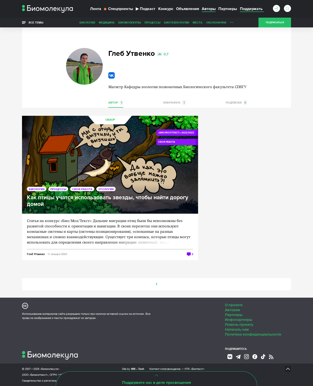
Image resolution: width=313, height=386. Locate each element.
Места (197, 22)
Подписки (236, 102)
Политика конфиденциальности (253, 334)
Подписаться (275, 22)
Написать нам (237, 329)
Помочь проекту (239, 324)
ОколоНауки (216, 22)
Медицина (107, 22)
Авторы (209, 8)
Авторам (232, 310)
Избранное (174, 102)
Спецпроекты (118, 8)
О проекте (234, 305)
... (232, 21)
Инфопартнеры (238, 319)
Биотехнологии (176, 22)
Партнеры (227, 8)
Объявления (187, 8)
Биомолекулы (129, 22)
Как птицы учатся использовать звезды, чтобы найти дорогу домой (107, 201)
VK (111, 75)
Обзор (110, 120)
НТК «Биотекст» (194, 368)
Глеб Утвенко (36, 254)
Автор (115, 102)
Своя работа (82, 189)
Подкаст (145, 8)
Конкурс (165, 8)
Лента (95, 8)
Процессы (152, 22)
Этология (106, 189)
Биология (87, 22)
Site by (133, 368)
